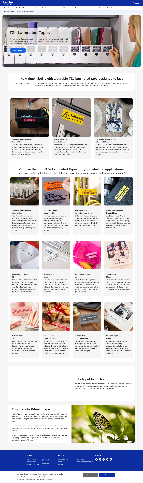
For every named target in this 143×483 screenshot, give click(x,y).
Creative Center (62, 464)
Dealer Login (79, 459)
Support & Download (63, 459)
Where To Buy (18, 50)
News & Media (45, 463)
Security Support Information (83, 461)
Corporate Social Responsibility (46, 460)
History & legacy (31, 461)
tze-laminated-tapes (29, 11)
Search (136, 3)
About (100, 8)
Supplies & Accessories (23, 8)
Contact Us (110, 8)
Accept (107, 475)
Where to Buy (61, 461)
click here (49, 479)
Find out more (91, 475)
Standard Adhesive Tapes (22, 139)
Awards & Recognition (33, 464)
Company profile (31, 459)
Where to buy (78, 8)
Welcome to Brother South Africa (12, 11)
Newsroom (90, 8)
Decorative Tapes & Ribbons (106, 139)
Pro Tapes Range (60, 139)
